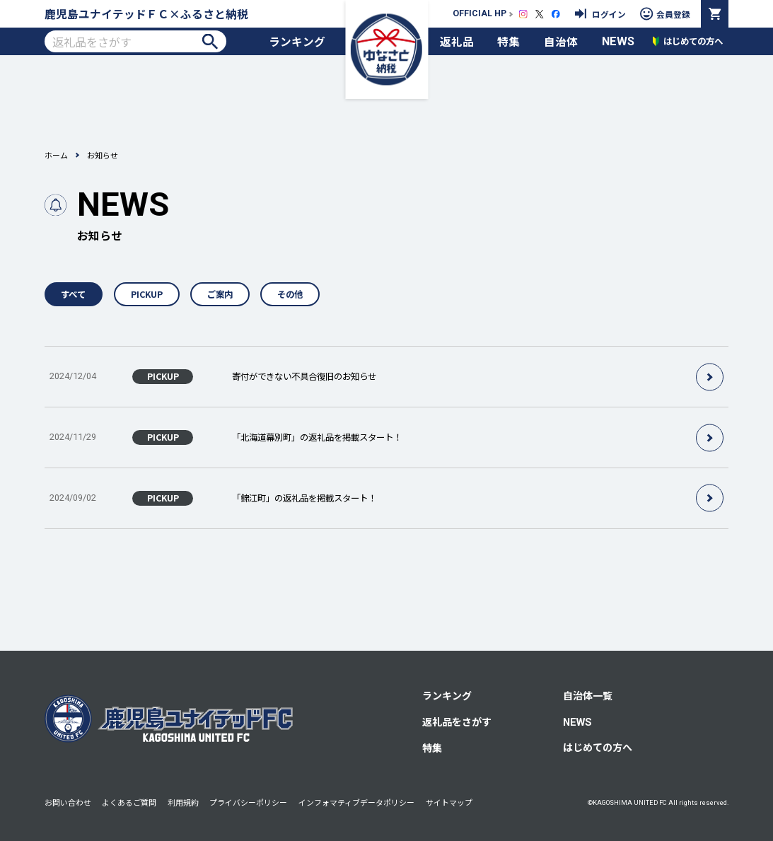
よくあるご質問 (129, 802)
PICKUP (147, 294)
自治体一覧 (587, 695)
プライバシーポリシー (248, 802)
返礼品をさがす (457, 721)
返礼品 (457, 41)
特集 (508, 41)
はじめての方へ (597, 747)
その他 (290, 294)
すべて (73, 294)
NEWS (618, 41)
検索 (209, 41)
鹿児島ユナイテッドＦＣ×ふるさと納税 (146, 13)
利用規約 (183, 802)
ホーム (56, 155)
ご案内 (220, 294)
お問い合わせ (68, 802)
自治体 (561, 41)
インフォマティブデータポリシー (356, 802)
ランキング (297, 41)
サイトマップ (449, 802)
